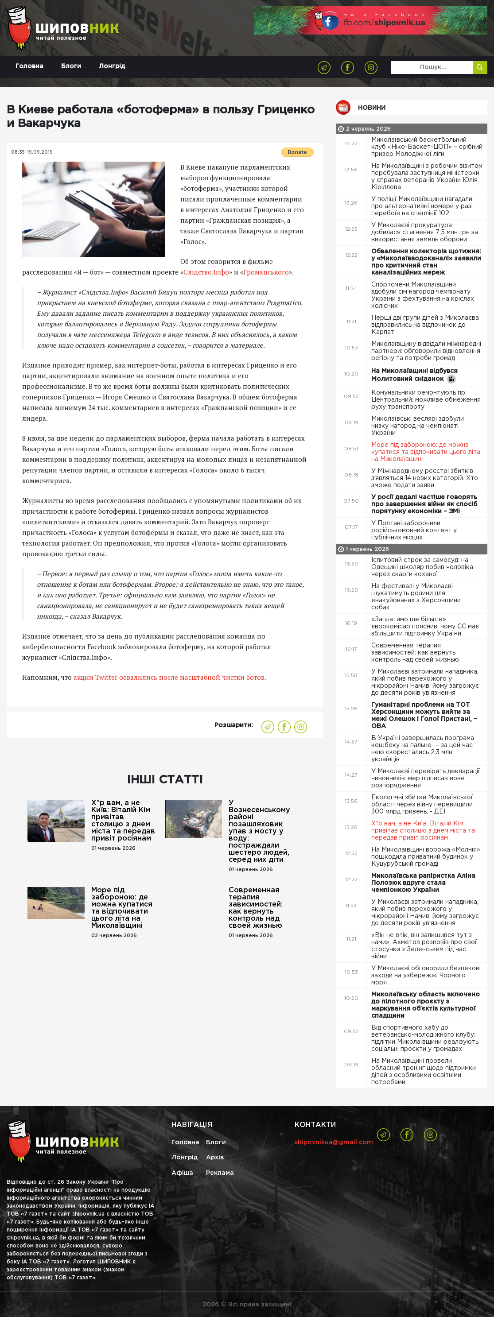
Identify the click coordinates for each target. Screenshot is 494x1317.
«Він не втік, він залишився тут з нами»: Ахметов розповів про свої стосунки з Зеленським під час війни (424, 946)
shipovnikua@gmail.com (334, 1142)
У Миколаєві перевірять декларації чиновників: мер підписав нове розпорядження (425, 778)
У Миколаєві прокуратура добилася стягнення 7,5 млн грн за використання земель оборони (424, 232)
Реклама (220, 1173)
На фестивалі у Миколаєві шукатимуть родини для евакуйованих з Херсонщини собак (416, 597)
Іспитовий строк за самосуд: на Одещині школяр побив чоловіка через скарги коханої (422, 567)
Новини (371, 108)
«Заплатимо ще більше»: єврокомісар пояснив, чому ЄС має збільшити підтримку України (425, 626)
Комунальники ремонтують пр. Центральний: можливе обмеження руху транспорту (426, 400)
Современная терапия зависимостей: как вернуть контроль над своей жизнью (256, 908)
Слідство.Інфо (206, 271)
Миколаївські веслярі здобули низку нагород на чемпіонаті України (417, 426)
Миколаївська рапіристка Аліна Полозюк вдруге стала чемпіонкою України (423, 883)
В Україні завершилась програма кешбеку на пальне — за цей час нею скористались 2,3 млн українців (422, 749)
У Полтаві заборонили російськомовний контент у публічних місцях (414, 530)
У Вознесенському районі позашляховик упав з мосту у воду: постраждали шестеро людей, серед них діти (259, 831)
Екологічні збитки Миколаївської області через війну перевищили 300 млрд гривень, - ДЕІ (422, 804)
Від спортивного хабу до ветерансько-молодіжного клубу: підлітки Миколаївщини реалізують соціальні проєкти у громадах (424, 1038)
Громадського (266, 271)
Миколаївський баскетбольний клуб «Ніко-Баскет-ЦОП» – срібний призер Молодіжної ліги (426, 147)
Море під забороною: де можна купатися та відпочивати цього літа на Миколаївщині (121, 908)
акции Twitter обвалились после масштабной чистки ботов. (170, 677)
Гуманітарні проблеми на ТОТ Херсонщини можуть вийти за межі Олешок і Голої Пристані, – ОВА (424, 715)
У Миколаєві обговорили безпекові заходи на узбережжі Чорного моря (426, 975)
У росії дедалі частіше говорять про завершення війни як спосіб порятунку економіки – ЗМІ (424, 504)
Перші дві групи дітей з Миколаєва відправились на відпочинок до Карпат (425, 325)
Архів (215, 1157)
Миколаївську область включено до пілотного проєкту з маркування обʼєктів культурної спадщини (425, 1005)
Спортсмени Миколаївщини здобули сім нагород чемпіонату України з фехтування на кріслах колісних (422, 295)
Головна (29, 66)
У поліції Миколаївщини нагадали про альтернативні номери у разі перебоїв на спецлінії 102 (422, 206)
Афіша (182, 1173)
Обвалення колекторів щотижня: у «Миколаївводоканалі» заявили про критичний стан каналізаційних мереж (426, 262)
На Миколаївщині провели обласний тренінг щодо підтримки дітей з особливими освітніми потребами (423, 1071)
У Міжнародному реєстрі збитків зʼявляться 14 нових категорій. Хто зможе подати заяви (424, 478)
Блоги (71, 66)
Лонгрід (112, 66)
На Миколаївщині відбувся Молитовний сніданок (414, 375)
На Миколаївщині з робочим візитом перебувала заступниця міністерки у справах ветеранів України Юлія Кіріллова (426, 176)
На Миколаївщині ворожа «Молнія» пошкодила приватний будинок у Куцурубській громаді (425, 857)
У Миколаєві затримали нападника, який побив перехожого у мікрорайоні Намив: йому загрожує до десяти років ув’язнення (425, 682)
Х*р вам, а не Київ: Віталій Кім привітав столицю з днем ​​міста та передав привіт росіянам (123, 821)
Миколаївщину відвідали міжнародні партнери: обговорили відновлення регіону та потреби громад (426, 351)
